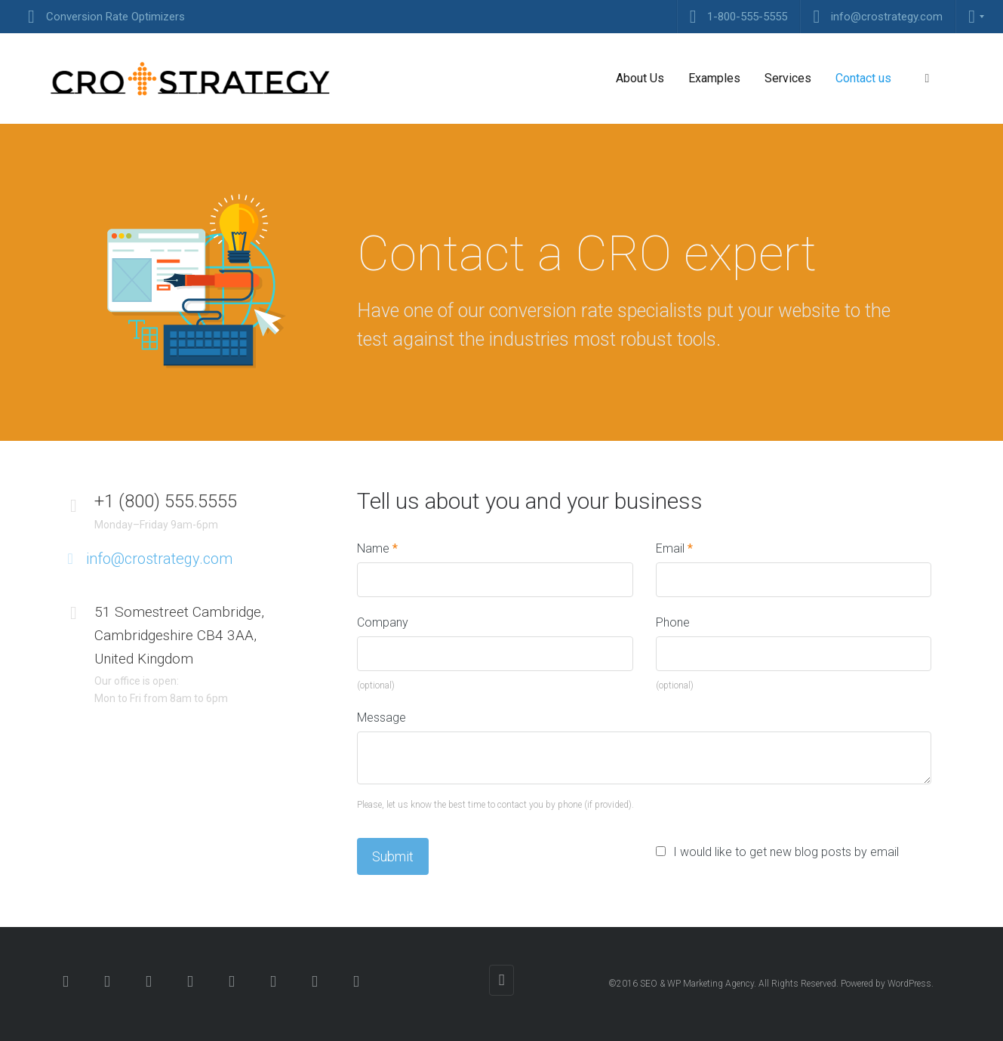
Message (381, 717)
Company (382, 622)
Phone (673, 622)
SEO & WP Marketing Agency (697, 983)
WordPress (909, 983)
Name (377, 548)
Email (674, 548)
